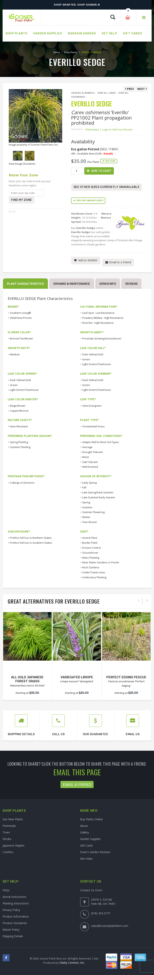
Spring (86, 502)
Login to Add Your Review (117, 129)
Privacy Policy (11, 910)
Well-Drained (90, 467)
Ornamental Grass (93, 426)
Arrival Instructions (14, 897)
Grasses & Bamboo (83, 92)
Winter (86, 517)
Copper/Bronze (19, 410)
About (84, 826)
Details (108, 153)
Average (87, 447)
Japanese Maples (13, 846)
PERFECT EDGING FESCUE (126, 677)
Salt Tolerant (90, 462)
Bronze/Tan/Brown (21, 338)
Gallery (84, 832)
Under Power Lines (93, 572)
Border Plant (89, 542)
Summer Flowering (93, 512)
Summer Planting (20, 447)
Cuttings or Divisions (22, 482)
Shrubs (7, 839)
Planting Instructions (16, 903)
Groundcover (90, 552)
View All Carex (107, 92)
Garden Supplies (90, 839)
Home (56, 52)
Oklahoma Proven (21, 318)
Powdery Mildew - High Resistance (102, 318)
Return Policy (11, 929)
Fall (84, 487)
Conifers (8, 852)
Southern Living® (20, 313)
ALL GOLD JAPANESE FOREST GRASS (27, 679)
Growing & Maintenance (71, 284)
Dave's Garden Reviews (95, 852)
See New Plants (13, 819)
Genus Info (107, 284)
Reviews (131, 284)
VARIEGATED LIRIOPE (77, 677)
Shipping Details (13, 936)
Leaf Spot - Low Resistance (98, 313)
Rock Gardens (90, 567)
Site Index (86, 859)
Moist (85, 457)
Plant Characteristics (25, 284)
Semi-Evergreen (92, 405)
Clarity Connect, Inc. (72, 962)
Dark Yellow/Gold (92, 354)
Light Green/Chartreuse (96, 364)
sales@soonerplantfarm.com (109, 926)
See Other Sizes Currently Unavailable (107, 187)
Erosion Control (91, 547)
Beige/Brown (17, 405)
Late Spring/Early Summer (97, 492)
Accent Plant (89, 538)
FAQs (6, 890)
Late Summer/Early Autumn (98, 497)
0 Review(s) (93, 129)
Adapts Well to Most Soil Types (100, 442)
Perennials (9, 826)
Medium (15, 354)
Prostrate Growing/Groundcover (101, 338)
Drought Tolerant (92, 452)
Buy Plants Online (91, 819)
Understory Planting (94, 577)
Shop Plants (70, 52)
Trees (6, 832)
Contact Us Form (91, 890)
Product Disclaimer (15, 923)
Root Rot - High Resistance (98, 323)
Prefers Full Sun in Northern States (31, 538)
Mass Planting (90, 557)
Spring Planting (19, 442)
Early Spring (89, 482)
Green (86, 359)
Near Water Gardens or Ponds (100, 562)
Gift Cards (86, 846)
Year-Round (89, 522)
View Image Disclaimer (22, 163)
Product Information (16, 916)
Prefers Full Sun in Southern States (31, 542)
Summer (87, 507)
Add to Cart (101, 171)
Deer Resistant (19, 426)
